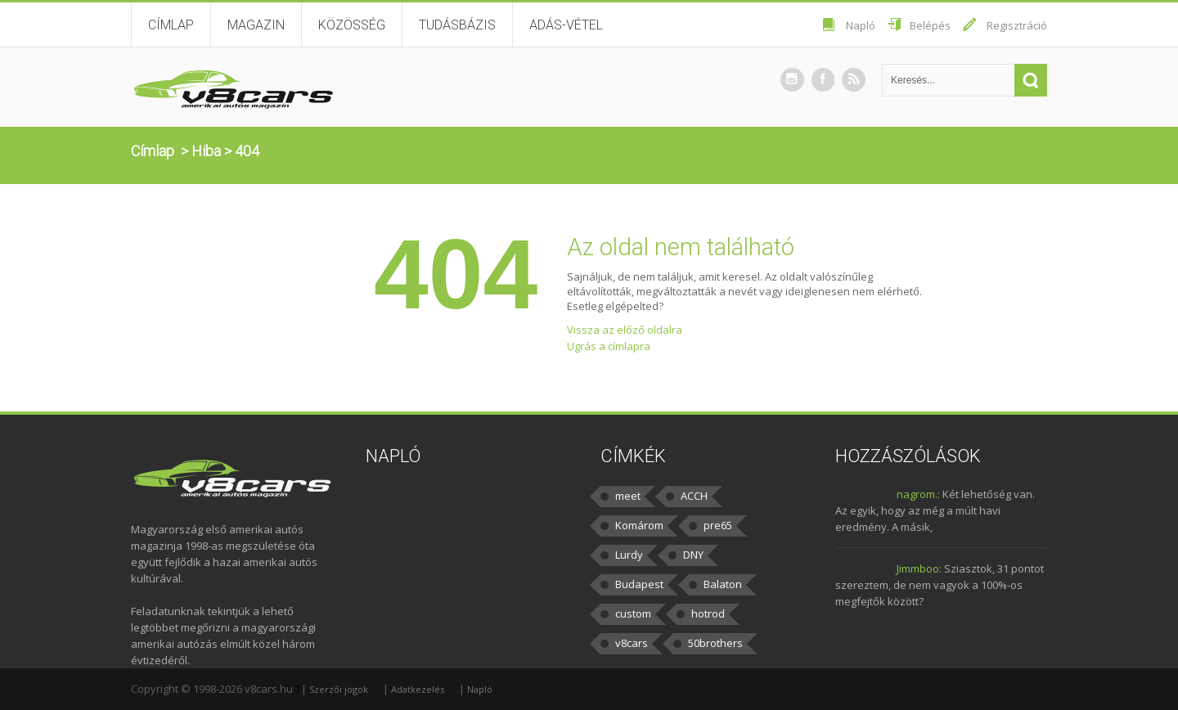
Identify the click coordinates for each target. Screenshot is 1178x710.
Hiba (206, 151)
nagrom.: (918, 494)
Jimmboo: (919, 568)
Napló (860, 25)
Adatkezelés (417, 689)
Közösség (351, 25)
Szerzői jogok (338, 689)
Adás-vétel (566, 25)
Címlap (171, 25)
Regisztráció (1017, 25)
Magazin (256, 25)
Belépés (930, 25)
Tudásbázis (457, 25)
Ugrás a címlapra (608, 346)
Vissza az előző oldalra (624, 329)
